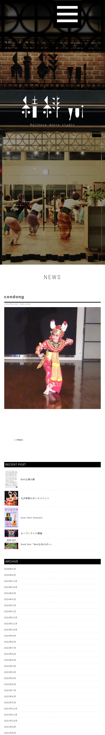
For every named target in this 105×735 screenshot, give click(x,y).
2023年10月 (10, 629)
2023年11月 (10, 623)
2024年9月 (10, 593)
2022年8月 (10, 684)
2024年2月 (10, 605)
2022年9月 (10, 678)
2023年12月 (10, 617)
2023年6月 (10, 654)
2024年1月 (10, 611)
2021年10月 (10, 720)
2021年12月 (10, 708)
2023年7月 (10, 648)
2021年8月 (10, 727)
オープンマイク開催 (31, 533)
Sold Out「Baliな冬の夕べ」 (37, 544)
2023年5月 (10, 660)
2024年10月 (10, 587)
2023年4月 (10, 666)
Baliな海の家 (28, 479)
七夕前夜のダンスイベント (35, 498)
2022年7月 (10, 690)
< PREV (18, 440)
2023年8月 (10, 642)
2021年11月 (10, 714)
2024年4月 (10, 599)
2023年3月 (10, 672)
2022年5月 (10, 702)
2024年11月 (10, 581)
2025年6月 (10, 575)
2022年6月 (10, 696)
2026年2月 (10, 569)
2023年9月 (10, 635)
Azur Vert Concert (32, 517)
